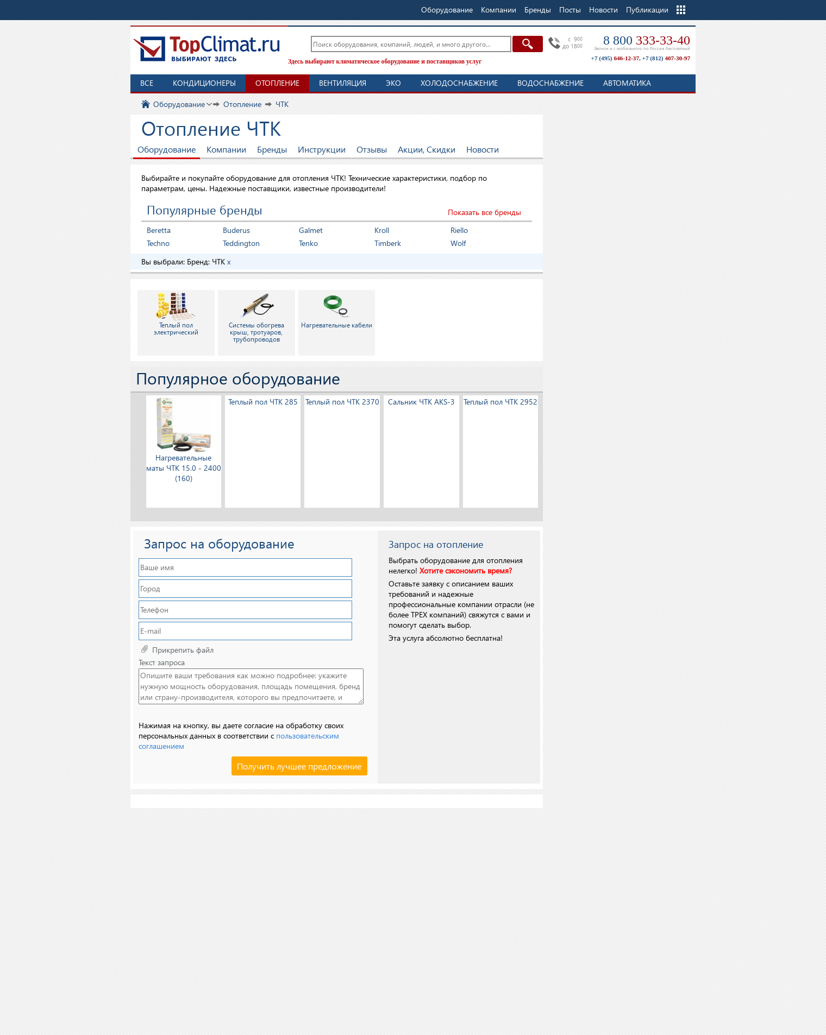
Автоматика (627, 83)
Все (146, 83)
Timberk (387, 243)
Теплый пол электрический (176, 314)
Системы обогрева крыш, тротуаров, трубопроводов (256, 317)
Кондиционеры (204, 83)
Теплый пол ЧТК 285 (263, 401)
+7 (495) (615, 58)
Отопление (277, 83)
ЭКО (393, 83)
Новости (603, 9)
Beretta (159, 230)
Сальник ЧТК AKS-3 (421, 401)
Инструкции (322, 149)
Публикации (647, 9)
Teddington (241, 243)
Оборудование (166, 149)
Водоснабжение (550, 83)
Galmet (311, 230)
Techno (158, 243)
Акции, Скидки (426, 149)
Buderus (236, 230)
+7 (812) (666, 58)
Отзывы (371, 149)
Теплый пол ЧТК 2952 (500, 401)
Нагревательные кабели (336, 310)
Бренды (272, 149)
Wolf (458, 243)
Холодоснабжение (459, 83)
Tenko (308, 243)
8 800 (646, 40)
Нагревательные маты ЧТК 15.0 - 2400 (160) (183, 467)
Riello (459, 230)
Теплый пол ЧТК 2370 (342, 401)
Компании (226, 149)
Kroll (381, 230)
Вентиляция (342, 83)
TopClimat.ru (206, 49)
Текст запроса (162, 662)
